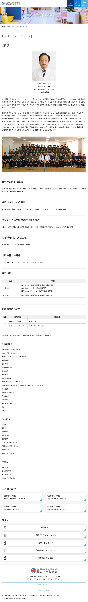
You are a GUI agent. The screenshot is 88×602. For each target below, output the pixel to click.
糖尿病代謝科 (6, 378)
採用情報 (77, 3)
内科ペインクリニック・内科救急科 (14, 356)
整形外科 (5, 364)
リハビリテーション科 (9, 353)
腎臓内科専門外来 (8, 392)
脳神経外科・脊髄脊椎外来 (11, 349)
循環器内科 (5, 360)
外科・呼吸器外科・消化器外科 (12, 382)
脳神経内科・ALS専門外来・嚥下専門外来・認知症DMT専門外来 (24, 385)
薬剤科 (4, 428)
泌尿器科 (5, 374)
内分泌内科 (5, 396)
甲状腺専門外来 (7, 403)
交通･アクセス (43, 584)
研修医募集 (70, 3)
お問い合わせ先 (43, 590)
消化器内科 (5, 389)
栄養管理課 (5, 450)
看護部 (4, 424)
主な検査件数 (6, 474)
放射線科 (5, 432)
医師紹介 (5, 467)
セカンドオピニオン (9, 478)
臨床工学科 (5, 439)
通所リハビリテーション (10, 446)
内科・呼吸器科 (7, 367)
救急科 (4, 407)
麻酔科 (4, 410)
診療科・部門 (10, 26)
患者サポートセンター (9, 453)
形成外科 (5, 400)
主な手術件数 (6, 471)
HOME (3, 26)
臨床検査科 (5, 435)
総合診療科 (5, 371)
